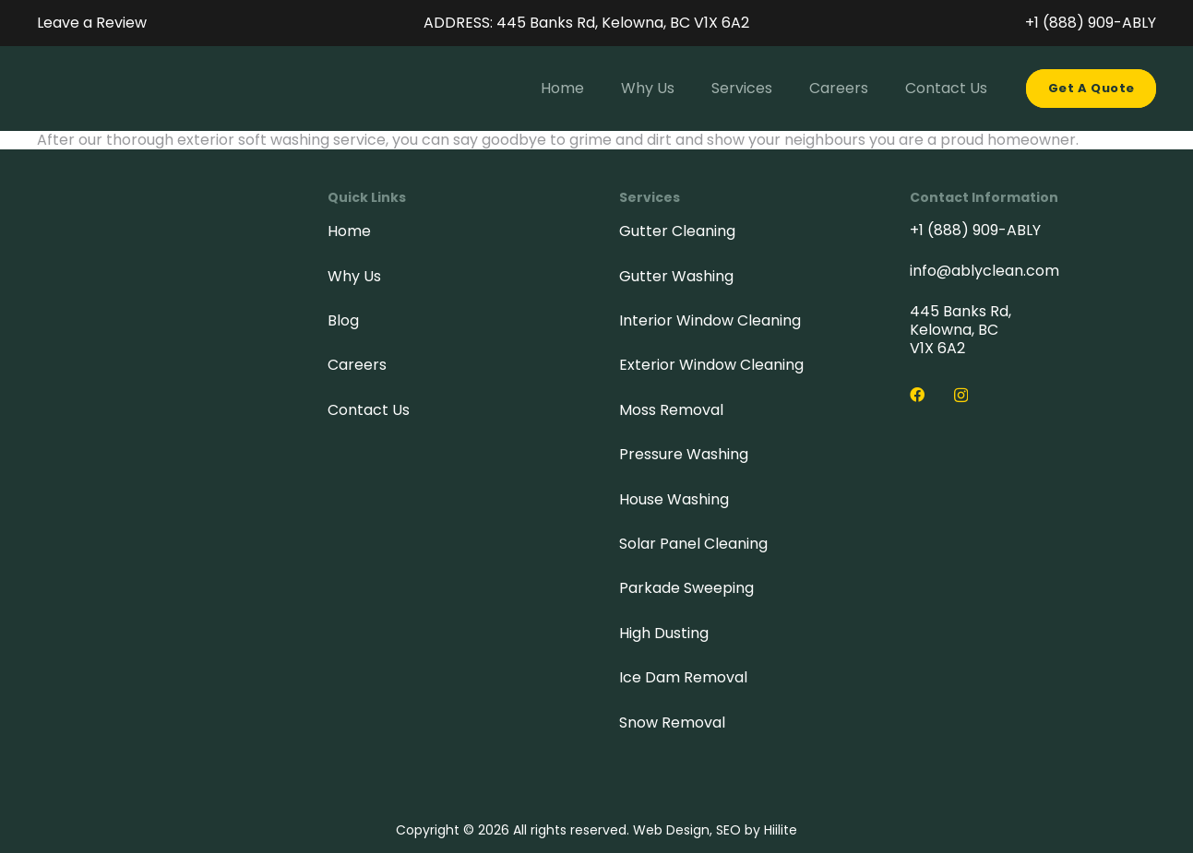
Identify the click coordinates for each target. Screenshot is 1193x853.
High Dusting (664, 633)
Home (349, 231)
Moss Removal (671, 410)
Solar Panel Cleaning (693, 543)
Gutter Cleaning (677, 231)
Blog (343, 320)
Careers (357, 364)
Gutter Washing (676, 276)
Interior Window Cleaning (710, 320)
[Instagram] (961, 395)
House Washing (674, 499)
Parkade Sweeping (686, 587)
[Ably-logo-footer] (141, 292)
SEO (728, 830)
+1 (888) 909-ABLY (975, 230)
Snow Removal (672, 722)
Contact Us (369, 410)
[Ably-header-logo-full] (63, 88)
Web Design (671, 830)
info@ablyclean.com (984, 270)
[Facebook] (917, 394)
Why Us (354, 276)
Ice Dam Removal (683, 677)
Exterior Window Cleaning (711, 364)
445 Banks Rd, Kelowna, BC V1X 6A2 (960, 330)
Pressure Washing (683, 454)
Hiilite (780, 830)
